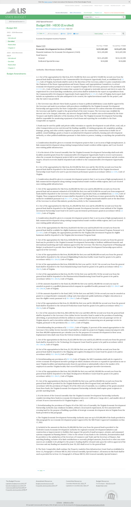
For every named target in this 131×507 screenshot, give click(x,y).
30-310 (69, 359)
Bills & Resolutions (75, 12)
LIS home (106, 5)
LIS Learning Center (87, 5)
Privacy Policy (98, 5)
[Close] (129, 1)
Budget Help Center (101, 486)
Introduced (12, 38)
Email (75, 33)
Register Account (115, 5)
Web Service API (110, 483)
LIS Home (59, 502)
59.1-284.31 (55, 376)
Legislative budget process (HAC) (15, 483)
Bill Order (39, 29)
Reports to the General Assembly (114, 12)
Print (63, 33)
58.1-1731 (68, 198)
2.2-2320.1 (72, 322)
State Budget (88, 12)
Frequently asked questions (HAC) (46, 486)
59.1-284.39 (55, 354)
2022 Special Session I (16, 21)
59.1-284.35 (115, 286)
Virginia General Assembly (72, 5)
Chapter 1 (11, 68)
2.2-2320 (115, 193)
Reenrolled (12, 44)
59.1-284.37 (70, 298)
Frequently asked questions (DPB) (15, 490)
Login (123, 5)
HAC (79, 483)
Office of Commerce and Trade (54, 29)
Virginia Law (98, 12)
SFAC (82, 483)
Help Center (48, 2)
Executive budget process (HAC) (15, 486)
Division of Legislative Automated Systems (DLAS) (90, 505)
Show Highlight (53, 33)
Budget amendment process (44, 483)
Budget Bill (88, 17)
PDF (69, 33)
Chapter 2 (11, 48)
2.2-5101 (114, 172)
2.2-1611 (39, 232)
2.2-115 (39, 89)
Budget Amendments (16, 73)
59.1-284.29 (55, 259)
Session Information (61, 12)
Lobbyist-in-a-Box (68, 502)
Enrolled (11, 41)
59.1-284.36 (55, 279)
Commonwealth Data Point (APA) (15, 488)
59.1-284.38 (40, 344)
